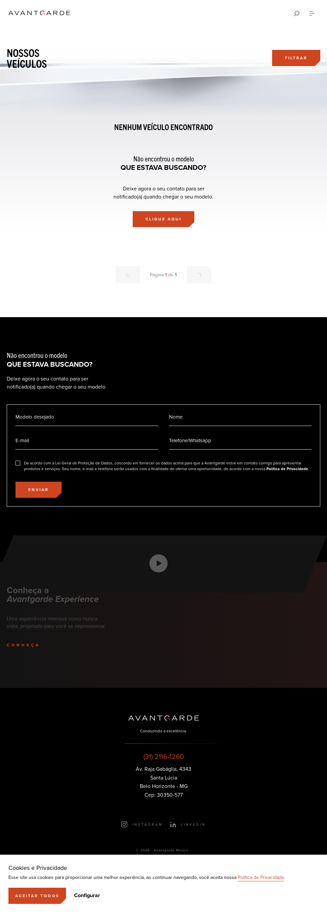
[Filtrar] (296, 58)
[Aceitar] (37, 896)
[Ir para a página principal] (39, 13)
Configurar (87, 895)
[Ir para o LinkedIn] (188, 824)
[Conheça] (31, 645)
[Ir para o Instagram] (142, 824)
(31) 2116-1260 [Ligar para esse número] (163, 757)
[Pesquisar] (296, 13)
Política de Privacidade (261, 877)
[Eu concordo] (163, 466)
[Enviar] (38, 490)
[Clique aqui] (163, 219)
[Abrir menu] (312, 13)
